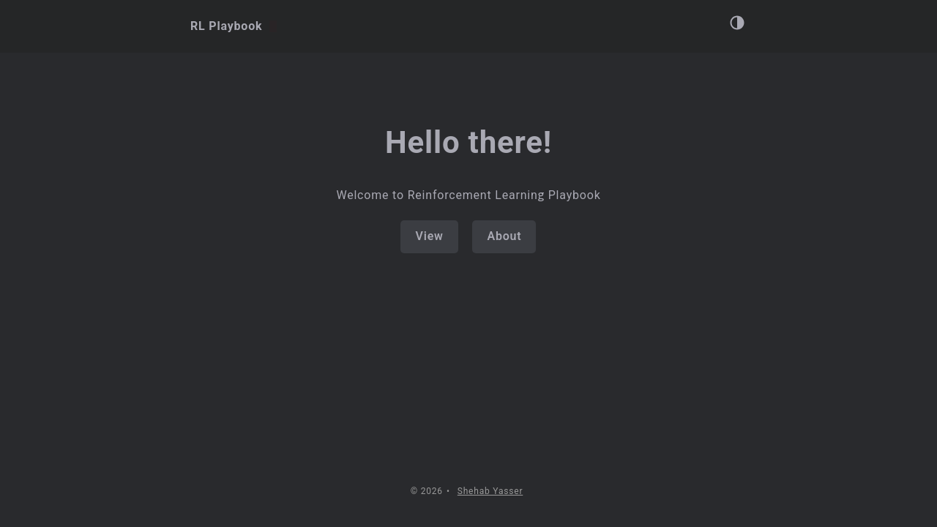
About (504, 236)
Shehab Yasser (490, 491)
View (429, 236)
